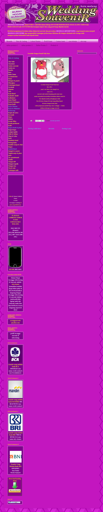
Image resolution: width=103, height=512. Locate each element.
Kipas (10, 117)
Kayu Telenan (12, 106)
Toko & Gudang (21, 41)
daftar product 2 (27, 45)
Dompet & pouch (13, 81)
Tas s (10, 157)
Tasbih (10, 159)
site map (83, 41)
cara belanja (73, 41)
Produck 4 (54, 45)
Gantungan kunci (14, 85)
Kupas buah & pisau (15, 127)
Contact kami (60, 41)
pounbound (15, 157)
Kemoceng (11, 110)
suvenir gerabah (55, 120)
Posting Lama (66, 128)
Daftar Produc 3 (41, 45)
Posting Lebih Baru (34, 128)
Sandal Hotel (12, 149)
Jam (9, 91)
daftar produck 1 (12, 45)
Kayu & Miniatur (14, 108)
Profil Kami (48, 41)
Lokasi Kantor (35, 41)
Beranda (9, 41)
